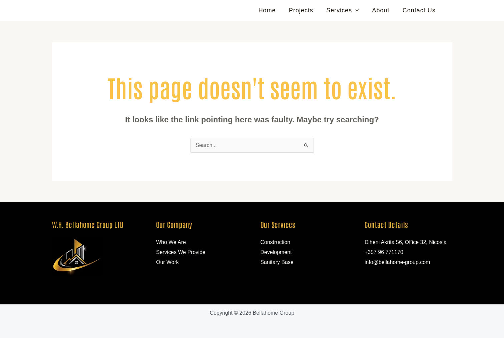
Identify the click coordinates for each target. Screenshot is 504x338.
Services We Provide (180, 252)
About (382, 10)
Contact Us (419, 10)
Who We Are (171, 242)
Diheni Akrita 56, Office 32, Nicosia (406, 242)
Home (272, 10)
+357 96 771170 (384, 252)
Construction (276, 242)
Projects (305, 10)
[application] (358, 10)
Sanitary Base (277, 262)
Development (276, 252)
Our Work (167, 262)
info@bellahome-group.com (397, 262)
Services (345, 10)
